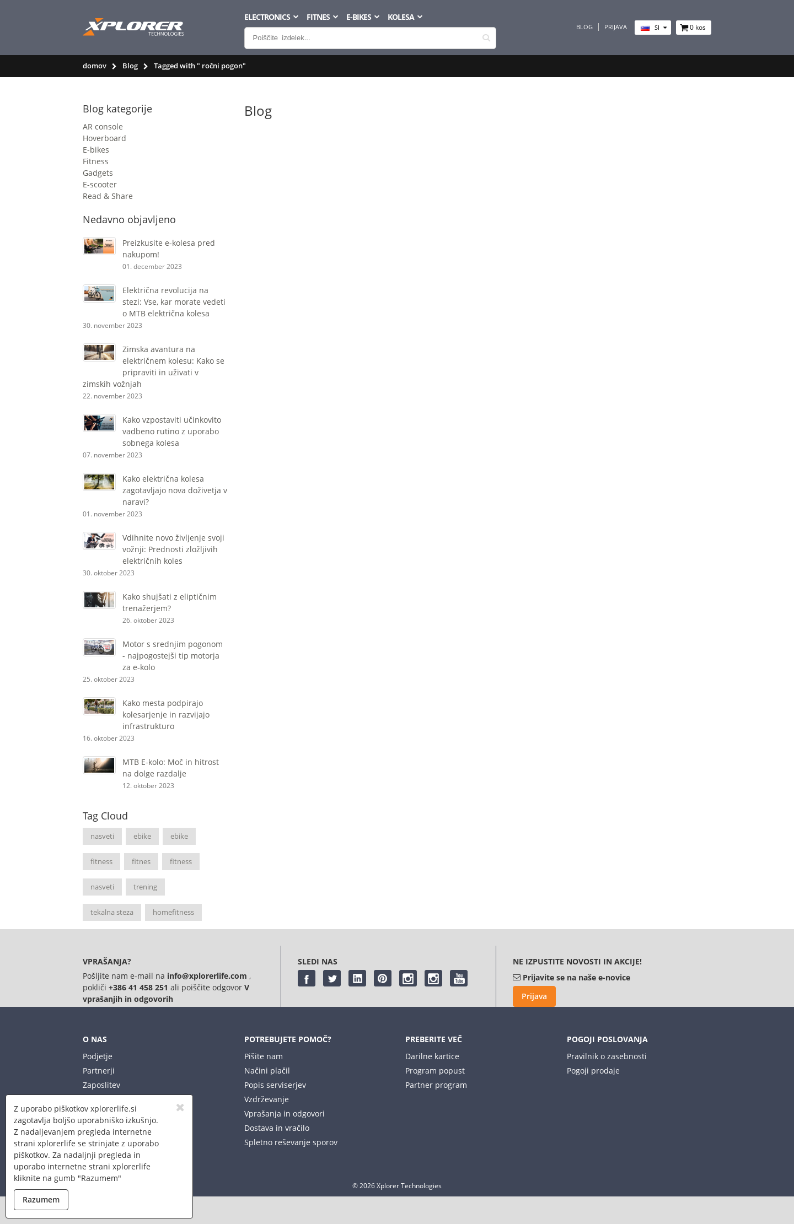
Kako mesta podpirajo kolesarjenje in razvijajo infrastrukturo (166, 714)
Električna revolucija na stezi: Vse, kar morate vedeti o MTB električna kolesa (174, 302)
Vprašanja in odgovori (284, 1113)
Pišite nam (263, 1056)
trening (145, 887)
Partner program (436, 1085)
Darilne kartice (432, 1056)
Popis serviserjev (275, 1085)
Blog (584, 27)
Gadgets (98, 173)
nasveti (102, 836)
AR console (103, 126)
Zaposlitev (101, 1085)
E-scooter (100, 184)
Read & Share (108, 196)
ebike (142, 836)
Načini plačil (267, 1070)
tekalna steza (111, 912)
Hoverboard (104, 138)
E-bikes (96, 149)
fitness (101, 861)
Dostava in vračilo (276, 1128)
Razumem (41, 1199)
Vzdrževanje (266, 1099)
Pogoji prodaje (593, 1070)
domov (94, 66)
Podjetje (97, 1056)
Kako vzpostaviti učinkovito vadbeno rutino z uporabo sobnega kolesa (171, 431)
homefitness (173, 912)
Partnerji (99, 1070)
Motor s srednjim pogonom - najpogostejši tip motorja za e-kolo (172, 655)
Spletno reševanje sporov (290, 1142)
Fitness (96, 161)
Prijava (615, 27)
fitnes (141, 861)
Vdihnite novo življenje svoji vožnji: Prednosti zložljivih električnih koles (173, 549)
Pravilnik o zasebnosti (607, 1056)
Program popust (435, 1070)
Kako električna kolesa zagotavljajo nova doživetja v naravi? (174, 490)
